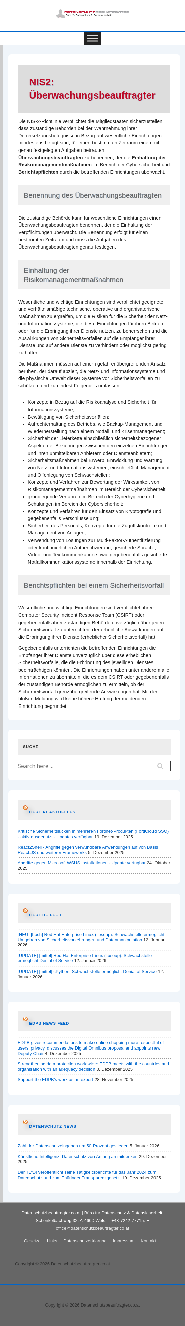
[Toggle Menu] (92, 38)
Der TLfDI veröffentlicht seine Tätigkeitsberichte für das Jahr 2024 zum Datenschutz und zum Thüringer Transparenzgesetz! (87, 1175)
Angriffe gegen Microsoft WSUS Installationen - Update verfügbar (82, 862)
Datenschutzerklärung (84, 1240)
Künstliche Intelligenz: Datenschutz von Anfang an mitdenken (78, 1156)
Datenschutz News (52, 1126)
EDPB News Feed (49, 1023)
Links (52, 1240)
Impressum (123, 1240)
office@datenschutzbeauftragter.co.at (92, 1228)
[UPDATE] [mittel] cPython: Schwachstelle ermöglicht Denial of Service (87, 971)
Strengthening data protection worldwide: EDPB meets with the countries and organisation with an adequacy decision (93, 1066)
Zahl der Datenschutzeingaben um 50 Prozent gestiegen (73, 1145)
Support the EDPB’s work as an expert (55, 1079)
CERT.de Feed (45, 915)
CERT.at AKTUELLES (52, 812)
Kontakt (148, 1240)
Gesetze (32, 1240)
